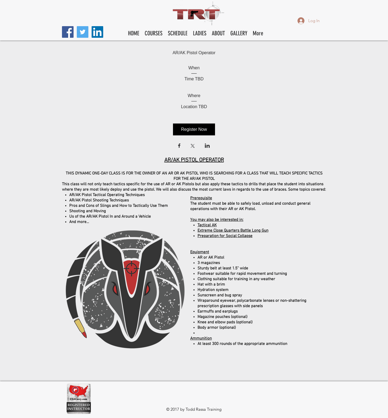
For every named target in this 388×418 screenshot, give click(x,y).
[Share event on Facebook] (179, 146)
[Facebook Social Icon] (68, 32)
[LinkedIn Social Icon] (97, 32)
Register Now (194, 129)
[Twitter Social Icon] (82, 32)
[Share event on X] (192, 146)
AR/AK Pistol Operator (193, 52)
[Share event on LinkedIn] (207, 146)
